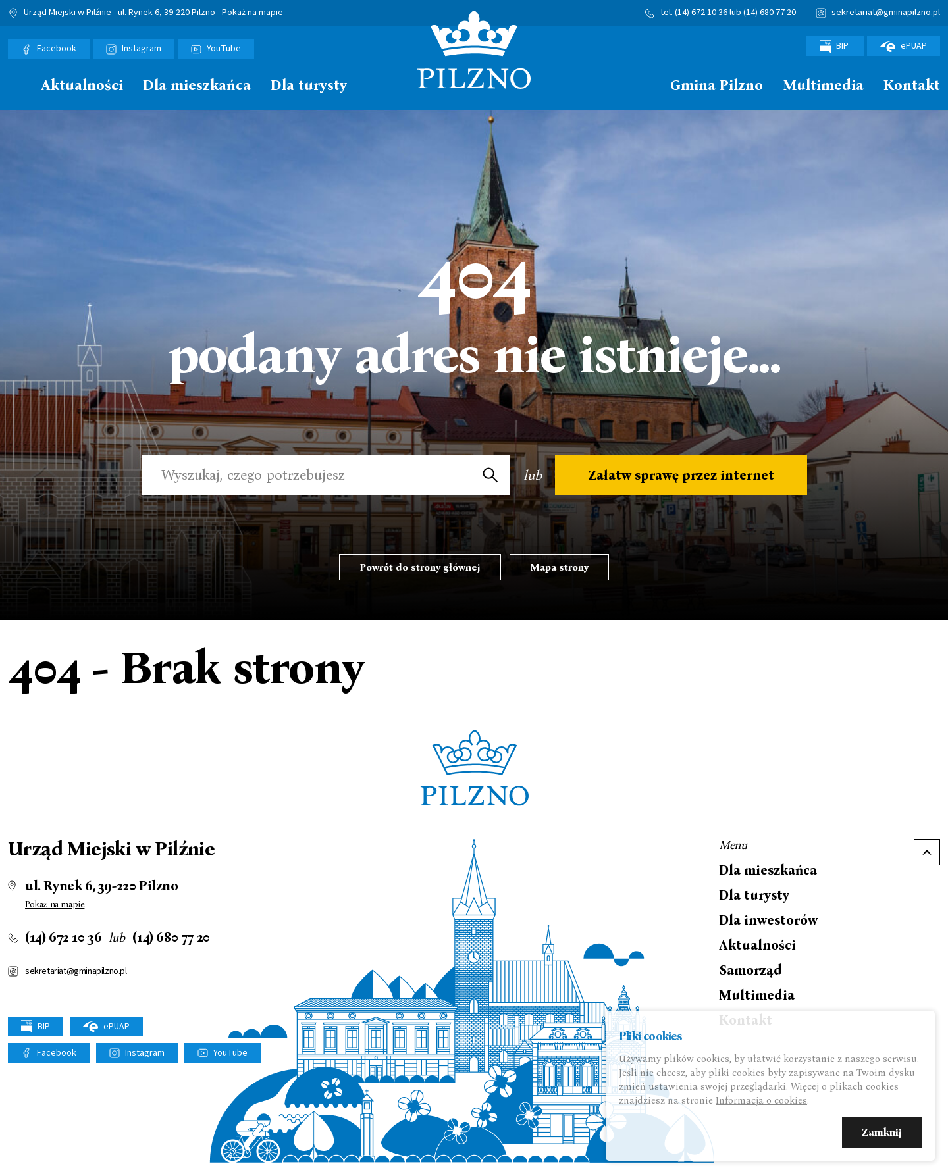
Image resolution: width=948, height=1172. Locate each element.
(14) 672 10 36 (701, 12)
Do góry (927, 852)
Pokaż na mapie (252, 13)
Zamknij (882, 1133)
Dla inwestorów (768, 920)
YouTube (224, 48)
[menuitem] (14, 89)
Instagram (141, 48)
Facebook (56, 48)
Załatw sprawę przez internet (681, 475)
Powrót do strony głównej (420, 567)
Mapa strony (559, 567)
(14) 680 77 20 (769, 12)
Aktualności (82, 86)
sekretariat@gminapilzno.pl (885, 12)
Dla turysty (309, 86)
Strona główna (14, 84)
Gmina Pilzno (716, 86)
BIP (835, 46)
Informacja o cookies (761, 1102)
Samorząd (750, 970)
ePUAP (903, 46)
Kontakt (911, 86)
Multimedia (823, 86)
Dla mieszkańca (197, 86)
